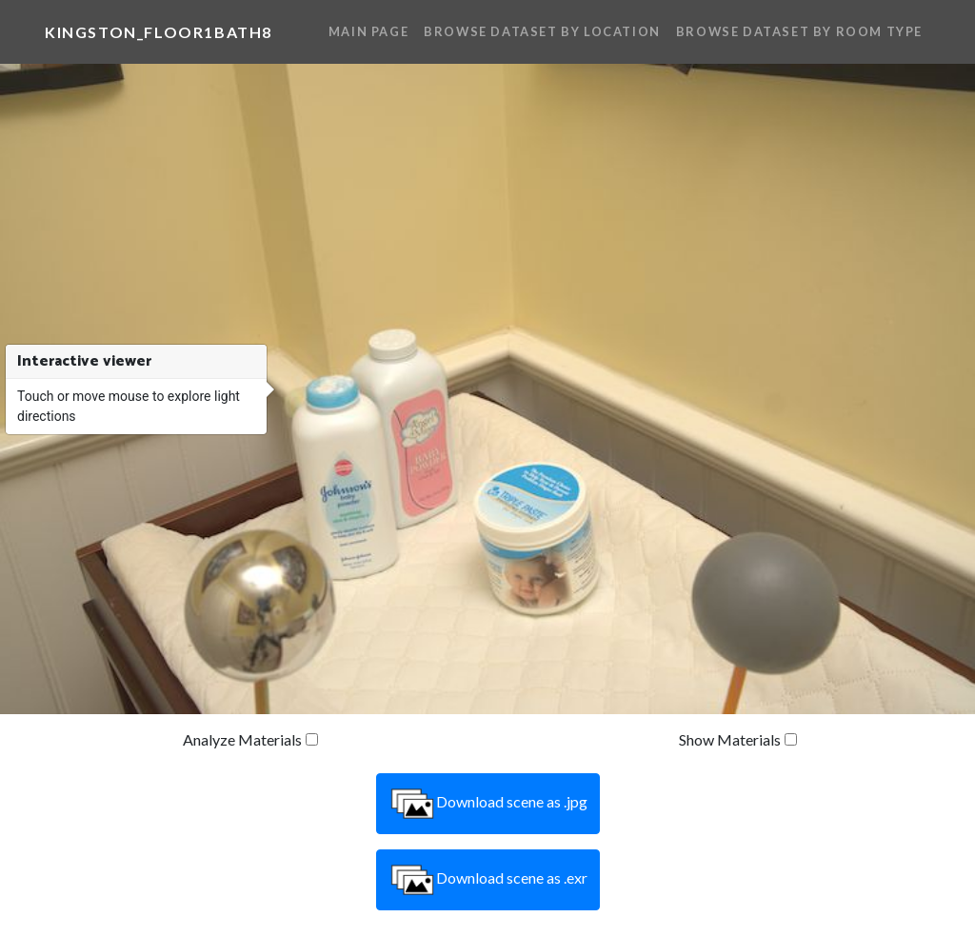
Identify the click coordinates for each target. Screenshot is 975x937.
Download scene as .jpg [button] (487, 803)
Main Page (368, 31)
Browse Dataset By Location (542, 31)
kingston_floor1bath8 (158, 32)
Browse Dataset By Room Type (799, 31)
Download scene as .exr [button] (487, 880)
